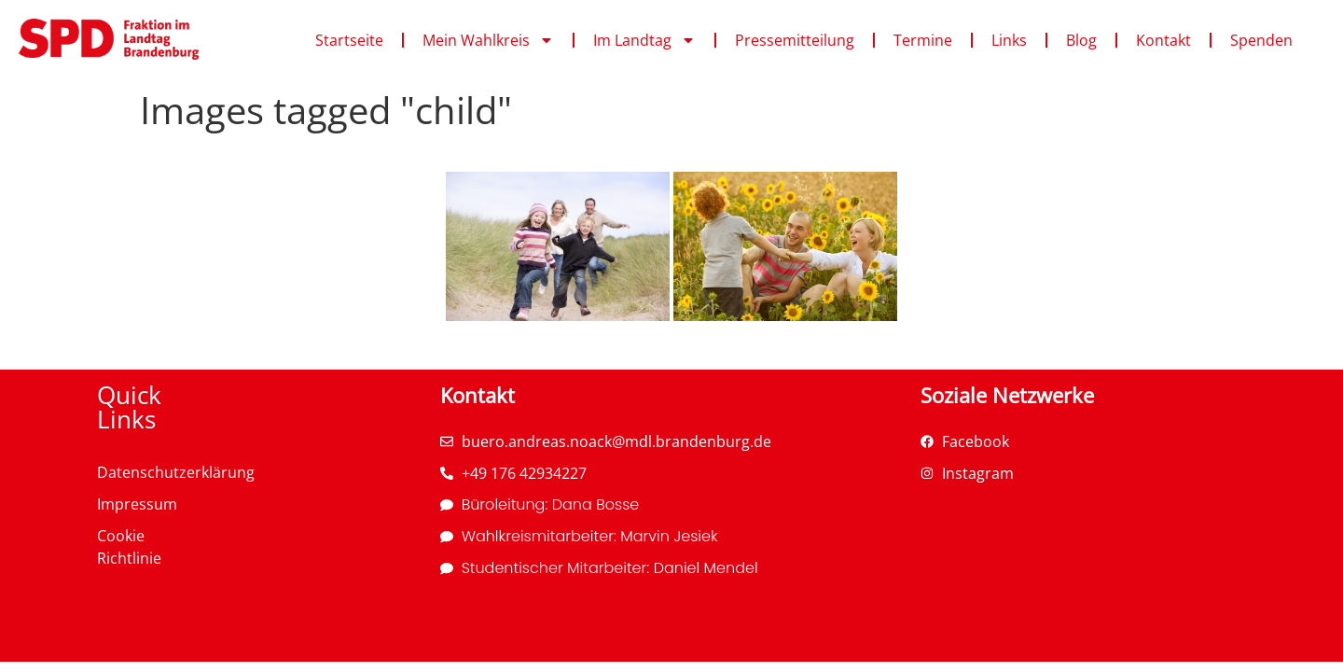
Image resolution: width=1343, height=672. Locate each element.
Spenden (1261, 40)
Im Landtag (644, 40)
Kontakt (1163, 40)
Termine (922, 40)
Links (1009, 40)
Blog (1081, 40)
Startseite (349, 40)
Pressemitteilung (794, 40)
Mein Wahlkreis (488, 40)
